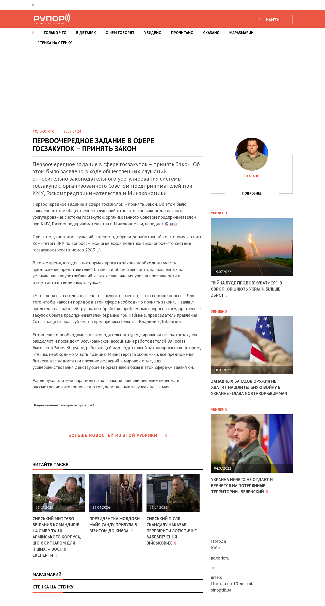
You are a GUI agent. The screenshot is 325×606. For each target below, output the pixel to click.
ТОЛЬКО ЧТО (55, 32)
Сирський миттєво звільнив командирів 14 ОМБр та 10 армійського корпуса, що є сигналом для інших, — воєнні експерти (57, 536)
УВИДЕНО (152, 32)
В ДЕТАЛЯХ (86, 32)
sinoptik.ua (221, 590)
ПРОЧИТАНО (182, 32)
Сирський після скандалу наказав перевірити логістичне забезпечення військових (173, 530)
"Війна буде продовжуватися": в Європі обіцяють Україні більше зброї (248, 289)
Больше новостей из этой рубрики (118, 435)
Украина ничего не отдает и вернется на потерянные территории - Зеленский (244, 490)
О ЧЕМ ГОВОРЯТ (120, 32)
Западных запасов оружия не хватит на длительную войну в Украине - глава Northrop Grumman (248, 390)
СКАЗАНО (211, 32)
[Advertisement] (162, 86)
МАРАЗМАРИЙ (241, 32)
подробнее (252, 193)
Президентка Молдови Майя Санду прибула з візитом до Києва (114, 527)
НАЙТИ (273, 19)
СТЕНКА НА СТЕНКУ (54, 42)
